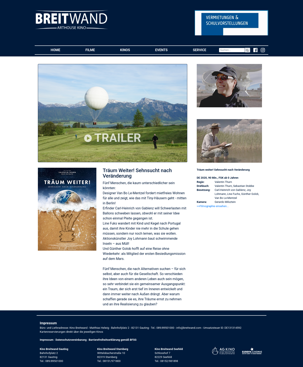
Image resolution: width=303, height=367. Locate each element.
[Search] (232, 50)
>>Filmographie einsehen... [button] (213, 206)
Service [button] (206, 50)
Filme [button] (96, 50)
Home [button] (62, 50)
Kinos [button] (131, 50)
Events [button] (167, 50)
